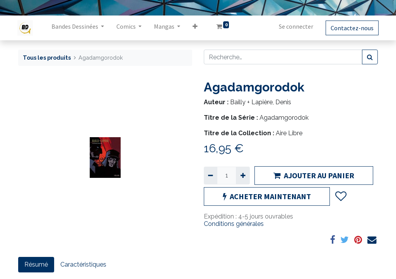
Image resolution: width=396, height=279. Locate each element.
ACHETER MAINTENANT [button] (267, 196)
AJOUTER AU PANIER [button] (313, 175)
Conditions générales (234, 223)
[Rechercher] (370, 57)
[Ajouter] (242, 175)
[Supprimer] (210, 175)
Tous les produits (47, 57)
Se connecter (295, 26)
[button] (195, 28)
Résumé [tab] (36, 264)
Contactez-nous (351, 28)
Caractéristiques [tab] (83, 264)
